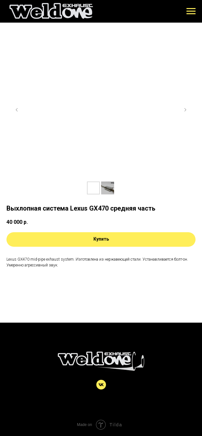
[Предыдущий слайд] (17, 110)
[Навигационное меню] (191, 11)
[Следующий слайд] (185, 110)
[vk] (101, 387)
